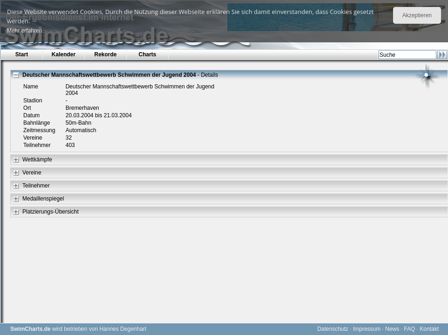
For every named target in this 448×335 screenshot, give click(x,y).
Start (21, 54)
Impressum (366, 329)
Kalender (63, 54)
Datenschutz (332, 329)
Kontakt (429, 329)
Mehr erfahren (24, 30)
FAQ (409, 329)
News (392, 329)
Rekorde (105, 54)
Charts (147, 54)
